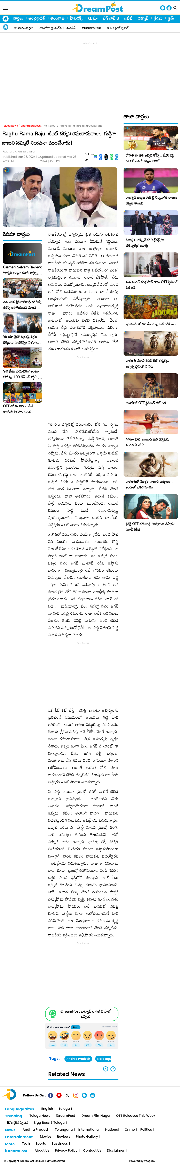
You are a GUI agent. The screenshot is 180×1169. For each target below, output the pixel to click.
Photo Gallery (87, 1136)
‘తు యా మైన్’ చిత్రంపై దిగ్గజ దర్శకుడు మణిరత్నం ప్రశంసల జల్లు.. (21, 339)
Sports (41, 1143)
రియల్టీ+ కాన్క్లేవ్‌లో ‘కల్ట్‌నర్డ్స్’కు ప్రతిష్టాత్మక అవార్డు (145, 242)
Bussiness (60, 1143)
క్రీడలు (158, 18)
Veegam (149, 1161)
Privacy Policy (66, 1150)
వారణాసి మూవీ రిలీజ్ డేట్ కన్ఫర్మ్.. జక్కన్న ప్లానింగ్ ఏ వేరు (147, 363)
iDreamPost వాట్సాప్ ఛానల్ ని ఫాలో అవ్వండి (85, 1014)
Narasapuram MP (110, 1059)
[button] (113, 1068)
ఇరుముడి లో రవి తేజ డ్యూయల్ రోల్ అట (150, 324)
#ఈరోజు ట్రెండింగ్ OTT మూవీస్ (57, 28)
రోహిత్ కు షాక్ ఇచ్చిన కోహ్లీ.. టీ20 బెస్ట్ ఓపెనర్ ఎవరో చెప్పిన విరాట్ (150, 158)
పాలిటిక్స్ (76, 18)
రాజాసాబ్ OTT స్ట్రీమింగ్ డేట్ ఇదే (146, 402)
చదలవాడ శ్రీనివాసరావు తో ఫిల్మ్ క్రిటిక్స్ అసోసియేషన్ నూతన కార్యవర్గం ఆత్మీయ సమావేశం (22, 304)
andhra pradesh (31, 125)
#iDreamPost (91, 28)
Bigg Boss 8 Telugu (49, 1122)
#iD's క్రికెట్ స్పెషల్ (117, 28)
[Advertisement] (91, 74)
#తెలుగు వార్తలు (23, 28)
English (47, 1109)
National (112, 1129)
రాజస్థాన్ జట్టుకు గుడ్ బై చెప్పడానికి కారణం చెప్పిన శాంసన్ (152, 200)
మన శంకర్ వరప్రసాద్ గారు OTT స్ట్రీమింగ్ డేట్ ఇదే (152, 284)
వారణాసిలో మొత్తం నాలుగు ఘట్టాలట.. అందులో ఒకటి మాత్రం (149, 484)
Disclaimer (116, 1150)
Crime (130, 1129)
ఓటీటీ (128, 18)
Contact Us (92, 1150)
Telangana (64, 1129)
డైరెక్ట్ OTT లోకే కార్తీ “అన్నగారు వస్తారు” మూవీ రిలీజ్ (150, 526)
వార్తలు (18, 18)
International (89, 1129)
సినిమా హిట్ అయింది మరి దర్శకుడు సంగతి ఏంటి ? (147, 442)
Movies (45, 1136)
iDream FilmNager (96, 1115)
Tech (26, 1143)
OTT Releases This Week (135, 1115)
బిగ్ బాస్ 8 (111, 18)
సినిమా (93, 18)
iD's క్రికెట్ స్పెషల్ (17, 1122)
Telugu (64, 1109)
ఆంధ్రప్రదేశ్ (37, 18)
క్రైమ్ (171, 18)
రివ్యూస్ (143, 18)
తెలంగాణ (57, 18)
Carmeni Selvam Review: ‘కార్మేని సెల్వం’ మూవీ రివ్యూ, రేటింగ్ (22, 270)
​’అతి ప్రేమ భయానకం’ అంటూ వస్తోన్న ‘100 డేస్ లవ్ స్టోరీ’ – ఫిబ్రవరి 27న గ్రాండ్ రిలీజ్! (21, 374)
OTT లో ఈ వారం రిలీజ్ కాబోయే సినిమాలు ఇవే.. (18, 409)
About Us (41, 1150)
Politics (146, 1129)
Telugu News (10, 125)
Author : (20, 151)
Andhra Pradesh (78, 1059)
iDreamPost (65, 1115)
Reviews (63, 1136)
